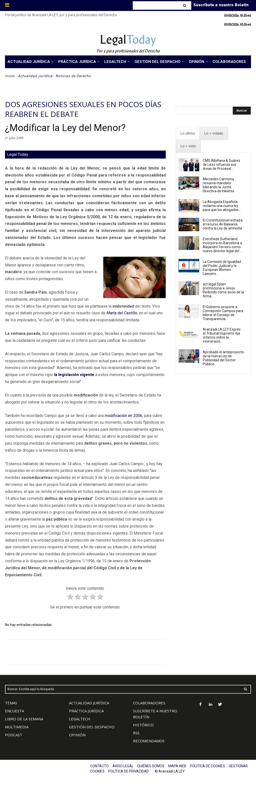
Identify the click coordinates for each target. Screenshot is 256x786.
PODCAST (13, 734)
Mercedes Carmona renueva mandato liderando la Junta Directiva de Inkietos (218, 185)
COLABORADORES (149, 702)
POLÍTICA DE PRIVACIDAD (128, 771)
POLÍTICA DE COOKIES (207, 766)
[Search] (185, 5)
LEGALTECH (79, 718)
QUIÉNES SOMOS (150, 766)
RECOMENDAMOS (148, 740)
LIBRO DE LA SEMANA (24, 718)
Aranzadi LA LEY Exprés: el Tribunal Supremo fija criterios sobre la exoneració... (222, 335)
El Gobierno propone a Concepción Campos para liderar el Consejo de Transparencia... (223, 313)
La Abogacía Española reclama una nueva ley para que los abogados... (222, 206)
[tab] (188, 133)
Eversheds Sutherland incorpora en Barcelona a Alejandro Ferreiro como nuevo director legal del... (222, 245)
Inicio (10, 76)
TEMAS (11, 702)
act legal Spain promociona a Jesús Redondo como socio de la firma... (223, 290)
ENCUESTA (14, 710)
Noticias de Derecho (73, 76)
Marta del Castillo (121, 313)
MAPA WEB (177, 766)
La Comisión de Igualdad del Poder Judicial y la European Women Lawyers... (222, 268)
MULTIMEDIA (16, 726)
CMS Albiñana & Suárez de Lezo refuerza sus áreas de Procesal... (221, 165)
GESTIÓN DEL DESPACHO (91, 726)
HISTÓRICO (143, 724)
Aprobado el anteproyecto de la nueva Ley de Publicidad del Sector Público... (223, 358)
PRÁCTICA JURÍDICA (86, 710)
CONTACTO (99, 766)
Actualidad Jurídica (35, 76)
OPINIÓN (77, 734)
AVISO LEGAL (123, 766)
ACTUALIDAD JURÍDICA (89, 702)
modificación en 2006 (123, 415)
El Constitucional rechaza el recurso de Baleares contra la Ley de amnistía (222, 224)
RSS (136, 732)
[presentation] (188, 133)
